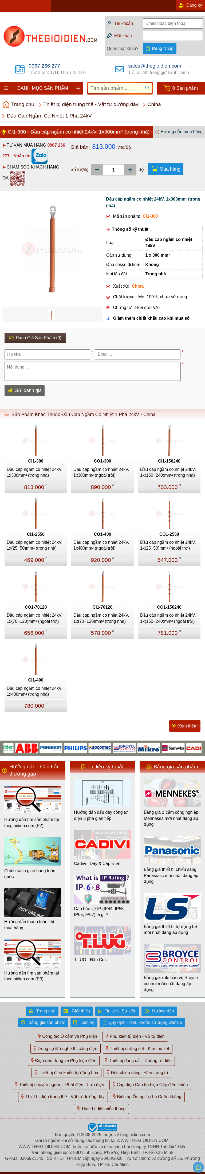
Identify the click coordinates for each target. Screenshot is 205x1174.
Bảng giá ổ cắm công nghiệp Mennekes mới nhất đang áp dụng (171, 818)
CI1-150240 (169, 461)
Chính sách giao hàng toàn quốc (29, 873)
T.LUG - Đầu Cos (90, 959)
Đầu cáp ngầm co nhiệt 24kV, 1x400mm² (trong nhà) (34, 691)
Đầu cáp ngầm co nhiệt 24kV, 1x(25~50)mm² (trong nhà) (34, 545)
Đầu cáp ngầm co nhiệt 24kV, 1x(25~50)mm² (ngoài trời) (168, 545)
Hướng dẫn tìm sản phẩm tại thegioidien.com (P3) (31, 976)
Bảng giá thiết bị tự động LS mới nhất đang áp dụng (170, 929)
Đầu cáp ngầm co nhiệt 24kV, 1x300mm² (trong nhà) (34, 472)
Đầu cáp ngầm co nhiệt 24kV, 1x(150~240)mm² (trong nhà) (168, 472)
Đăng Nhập (163, 48)
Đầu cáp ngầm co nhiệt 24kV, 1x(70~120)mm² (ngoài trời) (34, 618)
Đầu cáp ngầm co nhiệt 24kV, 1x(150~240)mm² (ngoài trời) (168, 618)
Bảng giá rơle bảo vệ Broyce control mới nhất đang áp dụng (171, 983)
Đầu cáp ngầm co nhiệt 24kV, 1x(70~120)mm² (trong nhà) (101, 618)
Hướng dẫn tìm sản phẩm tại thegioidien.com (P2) (31, 822)
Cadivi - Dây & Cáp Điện (97, 863)
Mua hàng (170, 169)
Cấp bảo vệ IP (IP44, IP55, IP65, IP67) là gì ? (99, 911)
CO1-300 (102, 461)
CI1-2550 (36, 534)
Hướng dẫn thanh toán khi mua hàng (29, 924)
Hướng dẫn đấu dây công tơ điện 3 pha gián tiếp (101, 815)
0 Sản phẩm (185, 88)
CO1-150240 (169, 607)
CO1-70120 (36, 607)
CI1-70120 (103, 607)
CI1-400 (36, 680)
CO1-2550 (169, 534)
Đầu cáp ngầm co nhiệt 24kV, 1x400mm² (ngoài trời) (101, 545)
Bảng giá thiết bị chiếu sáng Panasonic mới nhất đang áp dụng (171, 875)
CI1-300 (36, 461)
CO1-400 (102, 534)
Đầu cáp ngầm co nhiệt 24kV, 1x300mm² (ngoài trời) (101, 472)
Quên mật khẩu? (123, 48)
